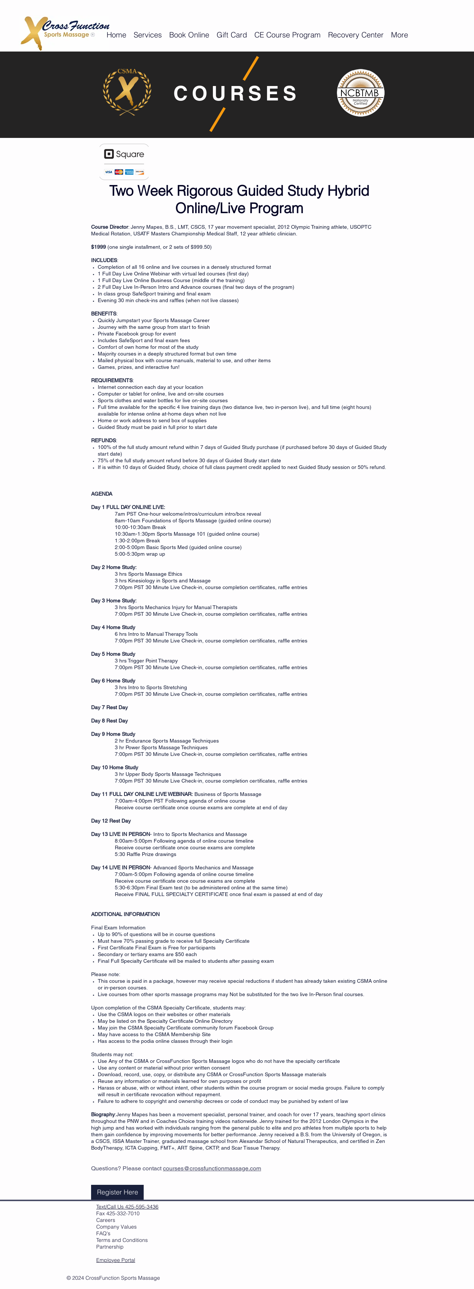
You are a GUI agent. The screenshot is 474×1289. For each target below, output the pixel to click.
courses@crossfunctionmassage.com (212, 1168)
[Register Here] (117, 1192)
